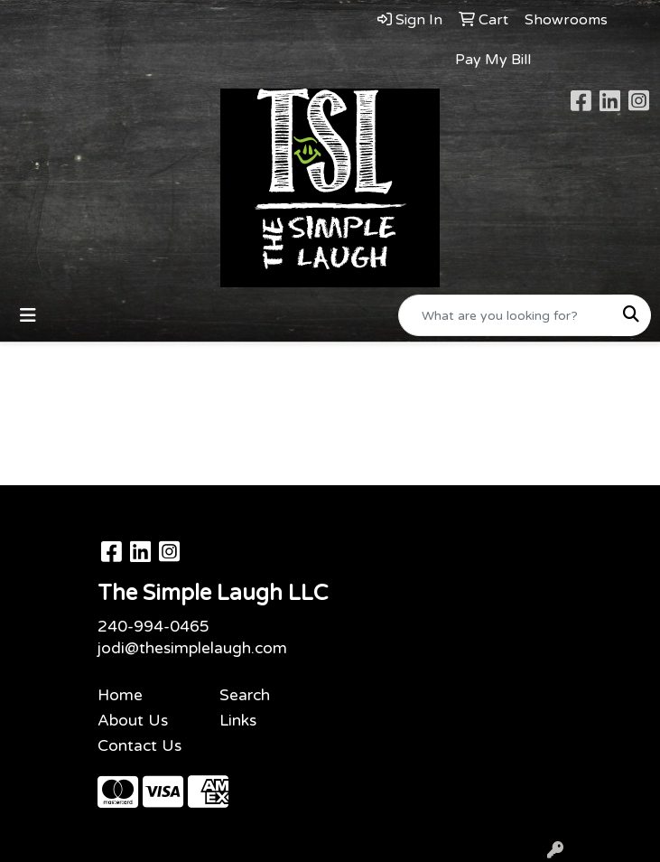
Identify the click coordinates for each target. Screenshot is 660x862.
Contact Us (139, 745)
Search (244, 695)
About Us (133, 720)
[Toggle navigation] (28, 316)
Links (237, 720)
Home (120, 695)
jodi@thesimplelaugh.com (192, 648)
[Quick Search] (505, 315)
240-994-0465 (153, 626)
